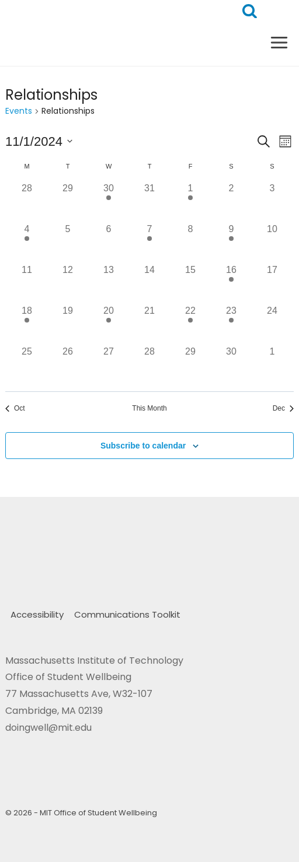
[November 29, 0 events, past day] (190, 365)
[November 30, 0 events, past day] (231, 365)
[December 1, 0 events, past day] (272, 365)
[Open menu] (279, 42)
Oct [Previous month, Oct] (15, 408)
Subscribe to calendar (143, 445)
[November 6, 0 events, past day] (108, 242)
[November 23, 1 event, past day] (231, 324)
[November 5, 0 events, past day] (67, 242)
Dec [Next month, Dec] (283, 408)
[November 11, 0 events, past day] (26, 283)
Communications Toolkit (127, 614)
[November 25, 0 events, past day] (26, 365)
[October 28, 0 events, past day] (26, 201)
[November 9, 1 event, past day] (231, 242)
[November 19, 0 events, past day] (67, 324)
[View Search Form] (250, 11)
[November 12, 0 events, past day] (67, 283)
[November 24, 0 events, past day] (272, 324)
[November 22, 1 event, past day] (190, 324)
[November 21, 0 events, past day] (149, 324)
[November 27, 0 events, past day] (108, 365)
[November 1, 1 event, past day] (190, 201)
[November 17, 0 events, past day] (272, 283)
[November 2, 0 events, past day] (231, 201)
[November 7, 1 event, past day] (149, 242)
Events (18, 111)
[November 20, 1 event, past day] (108, 324)
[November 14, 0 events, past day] (149, 283)
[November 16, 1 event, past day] (231, 283)
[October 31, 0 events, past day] (149, 201)
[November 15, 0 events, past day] (190, 283)
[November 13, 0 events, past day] (108, 283)
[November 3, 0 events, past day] (272, 201)
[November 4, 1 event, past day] (26, 242)
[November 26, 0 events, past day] (67, 365)
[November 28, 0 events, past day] (149, 365)
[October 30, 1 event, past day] (108, 201)
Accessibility (37, 614)
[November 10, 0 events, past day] (272, 242)
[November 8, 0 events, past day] (190, 242)
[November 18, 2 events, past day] (26, 324)
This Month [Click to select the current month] (149, 408)
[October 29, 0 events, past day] (67, 201)
